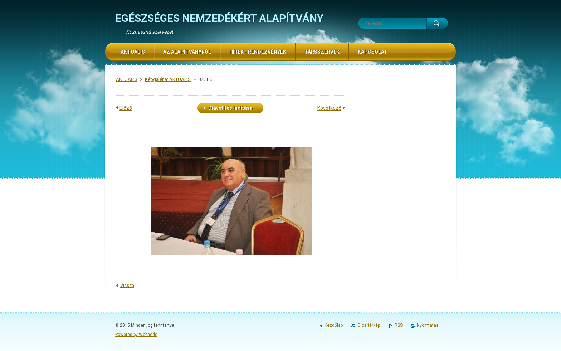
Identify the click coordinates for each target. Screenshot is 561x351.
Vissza (127, 285)
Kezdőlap (334, 325)
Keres (437, 23)
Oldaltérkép (368, 325)
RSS (399, 325)
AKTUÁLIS (126, 79)
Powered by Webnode (136, 334)
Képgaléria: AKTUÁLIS (168, 79)
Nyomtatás (428, 325)
